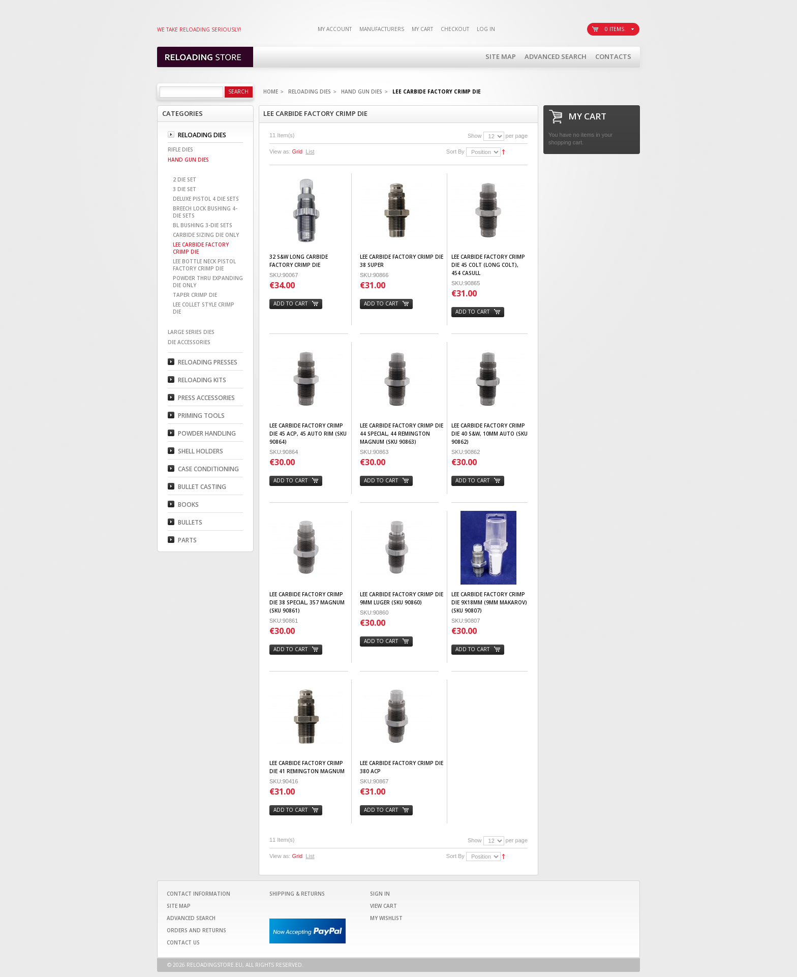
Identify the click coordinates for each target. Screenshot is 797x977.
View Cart (383, 905)
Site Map (500, 56)
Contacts (613, 56)
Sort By (455, 151)
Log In (486, 29)
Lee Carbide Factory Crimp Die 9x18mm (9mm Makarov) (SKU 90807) (489, 602)
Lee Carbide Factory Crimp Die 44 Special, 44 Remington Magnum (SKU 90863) (401, 433)
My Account (335, 29)
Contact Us (183, 942)
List (309, 151)
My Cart (422, 29)
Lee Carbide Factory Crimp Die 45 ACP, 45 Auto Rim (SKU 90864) (308, 433)
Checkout (455, 29)
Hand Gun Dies (361, 91)
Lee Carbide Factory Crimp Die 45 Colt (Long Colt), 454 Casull (488, 265)
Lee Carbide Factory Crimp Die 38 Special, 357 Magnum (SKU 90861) (307, 602)
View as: (279, 151)
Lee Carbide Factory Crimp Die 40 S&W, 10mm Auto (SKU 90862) (489, 433)
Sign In (380, 893)
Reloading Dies (309, 91)
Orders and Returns (196, 930)
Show (475, 136)
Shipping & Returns (297, 893)
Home (270, 91)
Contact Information (198, 893)
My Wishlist (386, 918)
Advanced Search (556, 56)
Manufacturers (381, 29)
